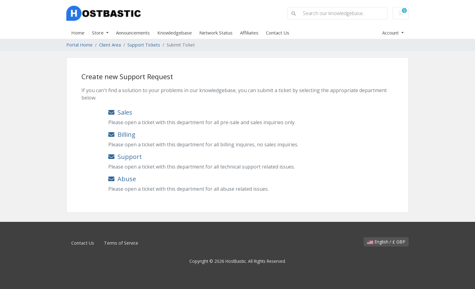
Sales (120, 112)
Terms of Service (121, 243)
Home (78, 33)
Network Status (216, 33)
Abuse (122, 179)
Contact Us (277, 33)
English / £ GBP (386, 242)
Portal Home (79, 45)
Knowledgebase (174, 33)
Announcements (133, 33)
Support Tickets (143, 45)
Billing (121, 134)
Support (125, 157)
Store (98, 33)
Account (391, 33)
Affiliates (249, 33)
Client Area (110, 45)
